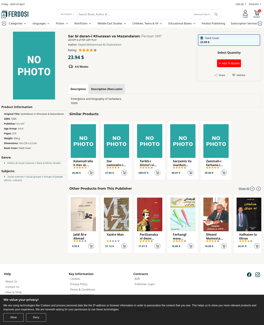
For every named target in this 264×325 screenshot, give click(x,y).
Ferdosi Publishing (213, 23)
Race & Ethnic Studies (49, 163)
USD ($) (240, 4)
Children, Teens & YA (145, 23)
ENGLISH (254, 4)
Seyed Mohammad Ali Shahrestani (100, 44)
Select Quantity (229, 52)
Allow (13, 317)
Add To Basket (229, 63)
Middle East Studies (110, 23)
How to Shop (13, 292)
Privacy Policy (78, 284)
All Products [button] (67, 14)
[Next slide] (260, 23)
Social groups (33, 176)
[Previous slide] (4, 23)
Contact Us (12, 287)
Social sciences (15, 176)
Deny (36, 317)
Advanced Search (202, 14)
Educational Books (180, 23)
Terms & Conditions (82, 289)
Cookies (75, 279)
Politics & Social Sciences (21, 163)
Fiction (60, 23)
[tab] (78, 89)
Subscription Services (244, 23)
